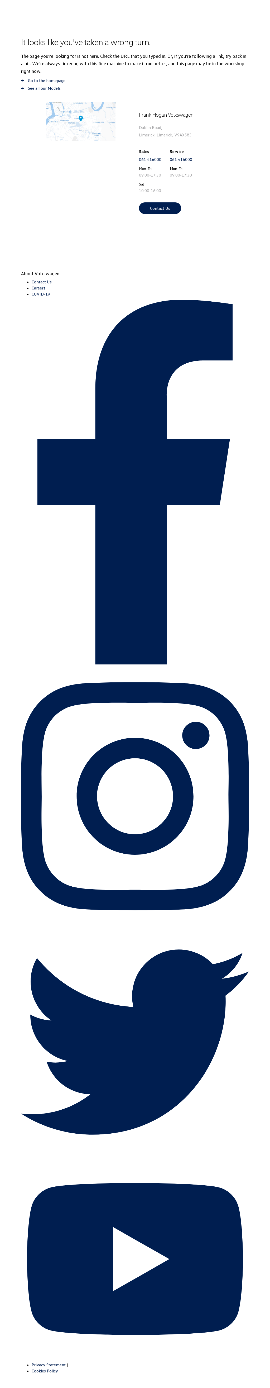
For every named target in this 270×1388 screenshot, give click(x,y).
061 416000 (150, 159)
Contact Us (160, 208)
